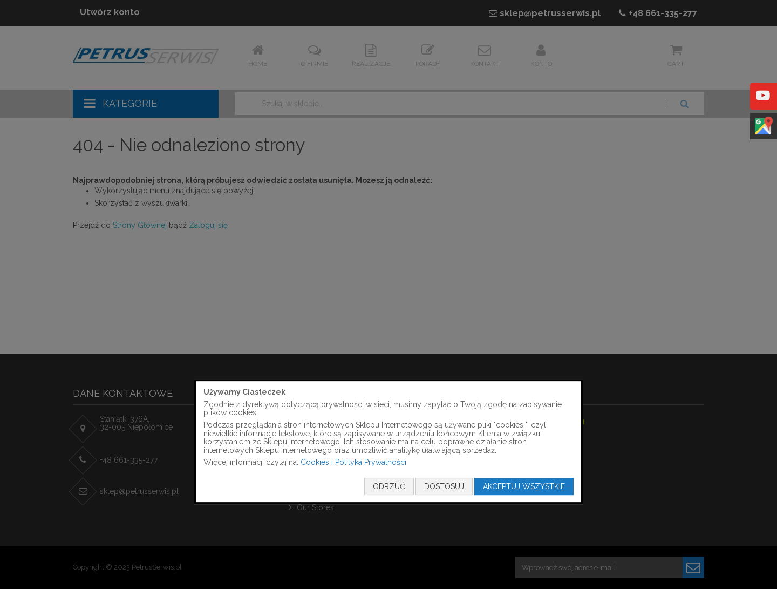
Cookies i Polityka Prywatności (353, 462)
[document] (388, 441)
